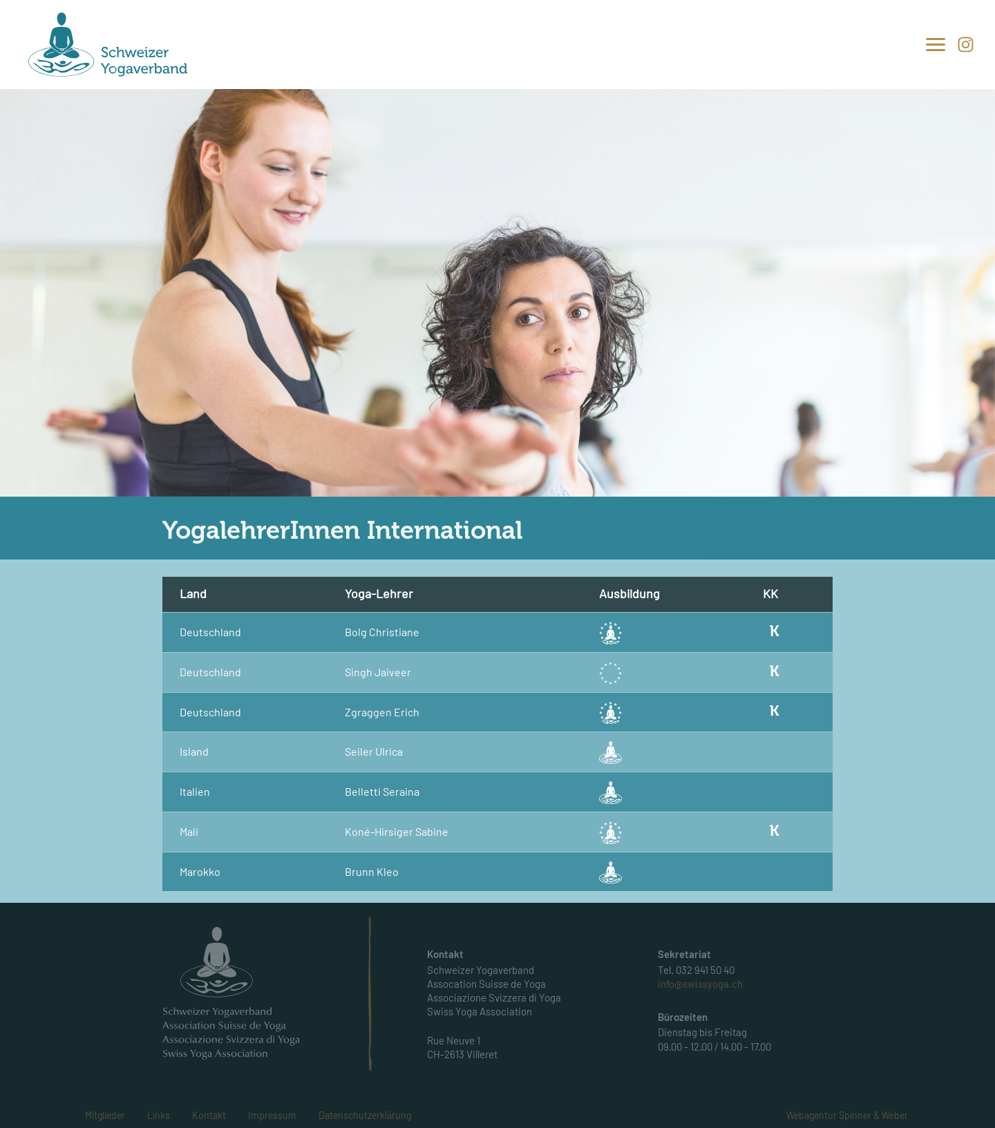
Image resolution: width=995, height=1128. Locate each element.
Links (158, 1115)
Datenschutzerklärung (365, 1115)
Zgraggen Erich (382, 711)
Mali (189, 831)
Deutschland (210, 631)
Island (194, 751)
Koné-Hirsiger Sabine (396, 831)
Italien (195, 791)
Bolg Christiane (382, 631)
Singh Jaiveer (378, 671)
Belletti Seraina (382, 791)
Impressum (272, 1115)
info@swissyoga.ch (700, 983)
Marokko (200, 871)
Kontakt (209, 1115)
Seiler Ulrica (374, 751)
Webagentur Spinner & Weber (847, 1115)
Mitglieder (105, 1115)
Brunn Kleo (372, 871)
